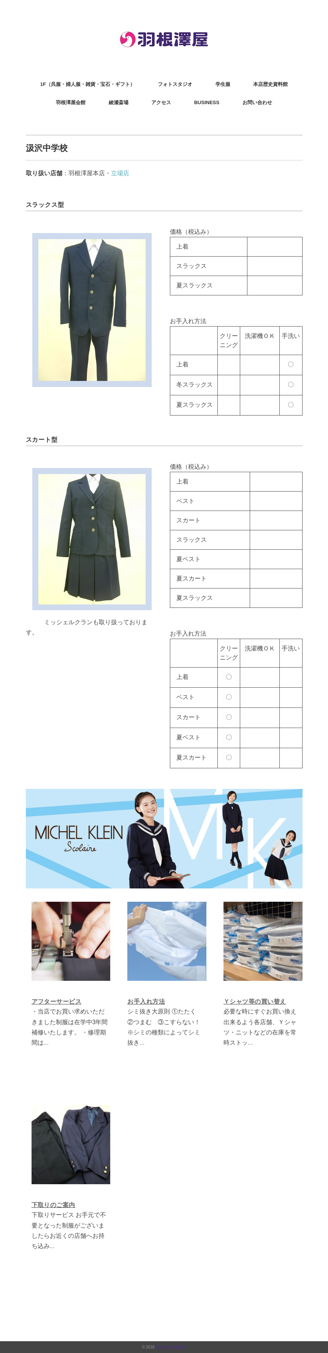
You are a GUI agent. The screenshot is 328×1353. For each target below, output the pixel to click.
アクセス (161, 102)
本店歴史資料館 (270, 84)
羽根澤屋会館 (71, 102)
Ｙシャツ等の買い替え (254, 1001)
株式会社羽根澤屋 (170, 1347)
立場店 (120, 173)
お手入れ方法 (146, 1001)
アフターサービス (57, 1001)
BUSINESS (206, 102)
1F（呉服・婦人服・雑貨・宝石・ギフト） (87, 84)
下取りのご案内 (53, 1205)
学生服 (222, 84)
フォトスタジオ (175, 84)
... (46, 1042)
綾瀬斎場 (118, 102)
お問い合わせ (257, 102)
